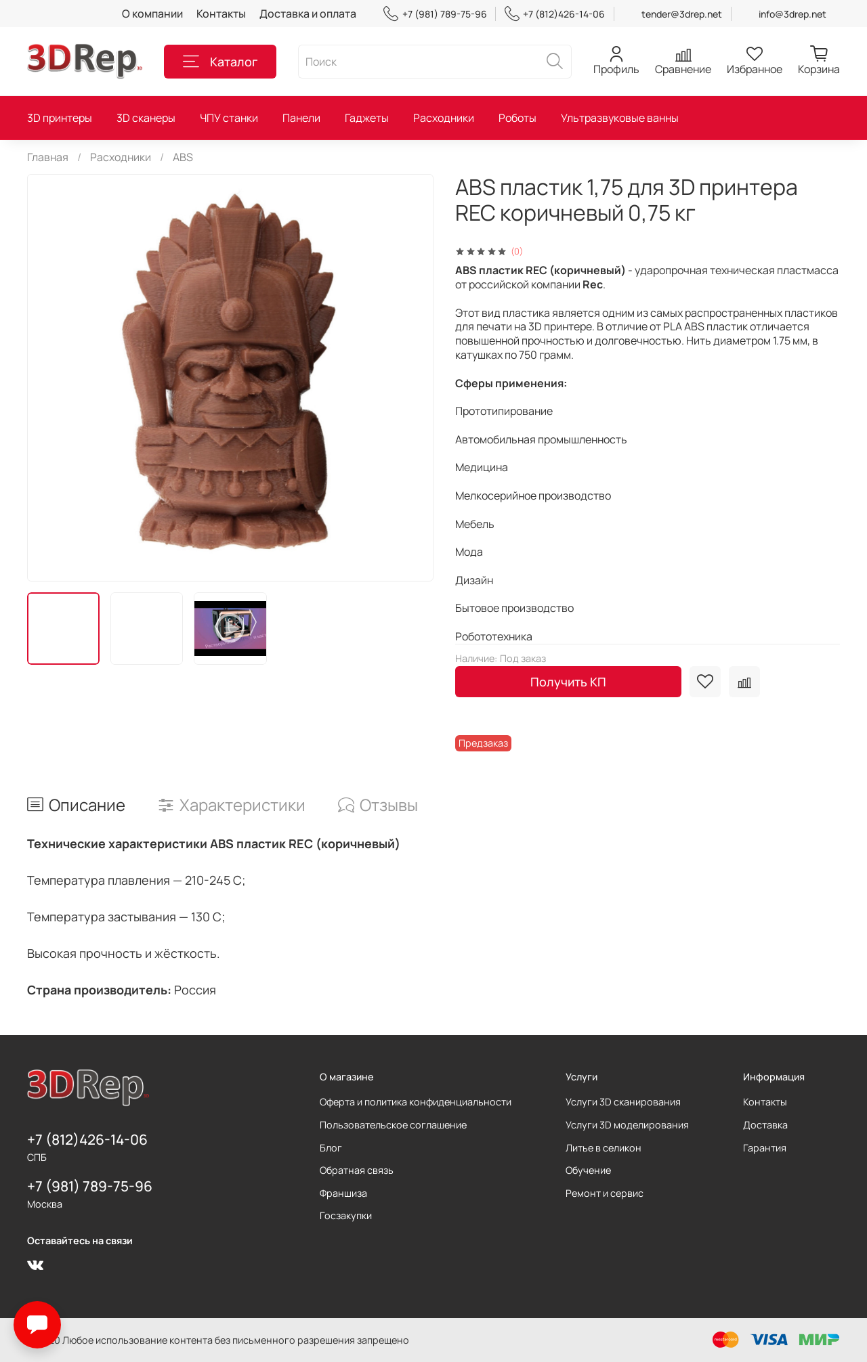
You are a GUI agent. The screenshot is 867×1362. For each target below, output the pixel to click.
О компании (152, 13)
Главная (47, 157)
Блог (331, 1147)
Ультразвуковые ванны (620, 117)
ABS (183, 157)
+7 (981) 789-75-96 (434, 14)
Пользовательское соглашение (393, 1124)
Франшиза (343, 1193)
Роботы (517, 117)
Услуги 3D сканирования (623, 1101)
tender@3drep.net (681, 13)
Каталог (220, 61)
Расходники (443, 117)
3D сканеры (146, 117)
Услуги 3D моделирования (627, 1124)
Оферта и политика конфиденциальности (415, 1101)
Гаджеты (367, 117)
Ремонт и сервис (604, 1193)
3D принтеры (59, 117)
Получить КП (568, 682)
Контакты (221, 13)
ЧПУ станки (229, 117)
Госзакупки (346, 1215)
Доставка (765, 1124)
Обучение (588, 1170)
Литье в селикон (603, 1147)
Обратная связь (357, 1170)
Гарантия (764, 1147)
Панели (301, 117)
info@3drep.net (792, 13)
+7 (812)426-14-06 (555, 14)
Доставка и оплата (307, 13)
